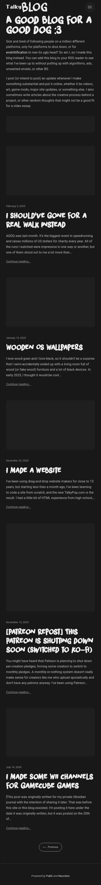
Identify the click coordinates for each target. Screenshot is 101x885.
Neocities (64, 875)
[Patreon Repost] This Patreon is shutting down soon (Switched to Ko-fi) (49, 640)
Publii (49, 875)
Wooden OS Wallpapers (44, 347)
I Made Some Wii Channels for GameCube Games (49, 781)
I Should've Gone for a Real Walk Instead (46, 220)
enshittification (16, 52)
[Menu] (90, 7)
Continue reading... (18, 261)
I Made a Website (33, 470)
